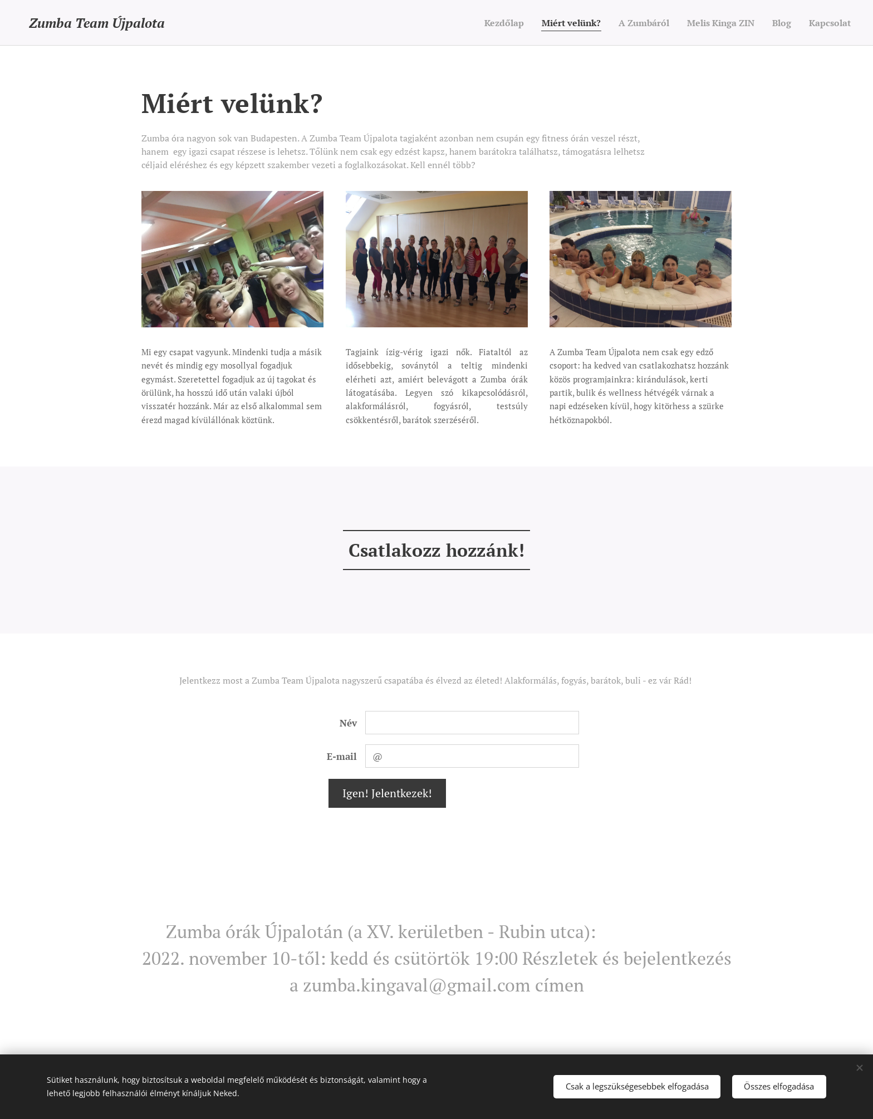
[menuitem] (482, 23)
